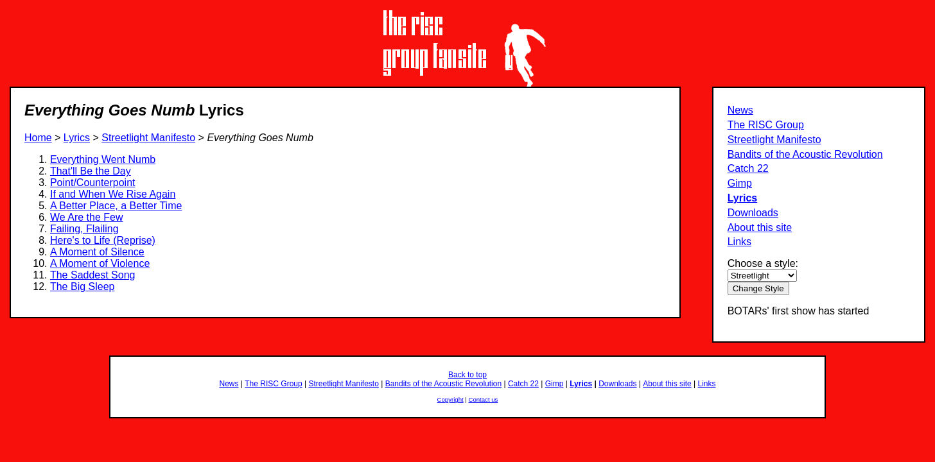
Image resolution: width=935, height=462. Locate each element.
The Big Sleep (82, 286)
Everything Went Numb (102, 159)
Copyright (450, 399)
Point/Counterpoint (92, 182)
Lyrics (743, 198)
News (740, 110)
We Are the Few (86, 217)
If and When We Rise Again (112, 194)
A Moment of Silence (97, 251)
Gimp (740, 183)
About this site (760, 227)
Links (739, 241)
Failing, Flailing (84, 228)
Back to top (467, 374)
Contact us (483, 399)
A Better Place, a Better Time (116, 205)
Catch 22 (748, 168)
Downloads (753, 212)
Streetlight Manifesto (774, 139)
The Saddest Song (92, 275)
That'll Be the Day (90, 171)
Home (38, 137)
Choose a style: (763, 263)
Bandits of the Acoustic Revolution (805, 154)
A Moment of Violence (100, 263)
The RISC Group (766, 124)
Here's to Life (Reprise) (102, 240)
